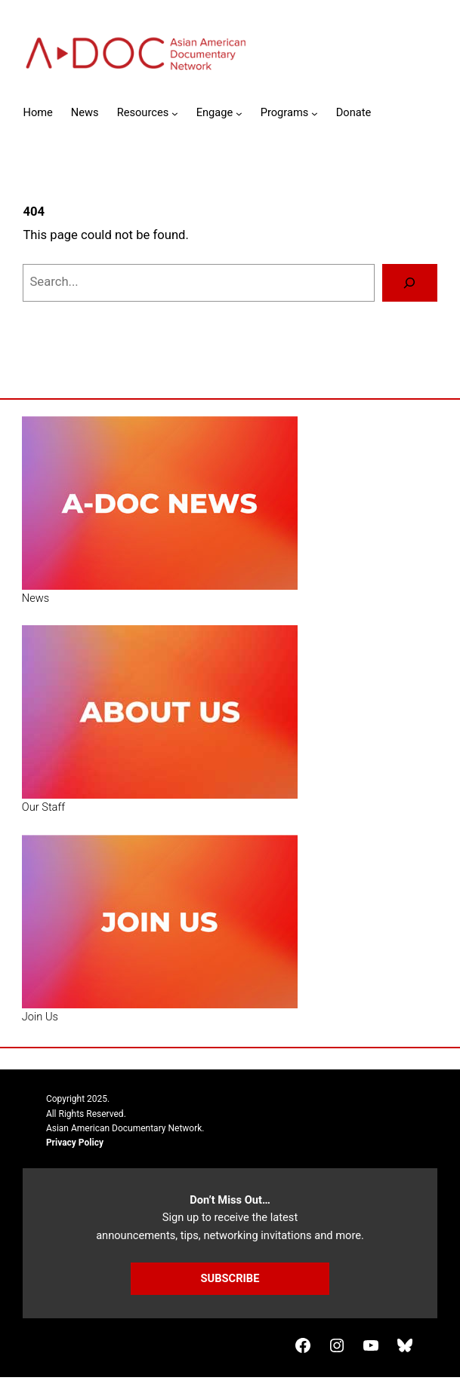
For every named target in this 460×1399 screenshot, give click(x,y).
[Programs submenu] (314, 113)
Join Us (40, 1016)
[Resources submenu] (174, 113)
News (35, 598)
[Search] (409, 283)
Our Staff (43, 807)
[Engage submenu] (239, 113)
